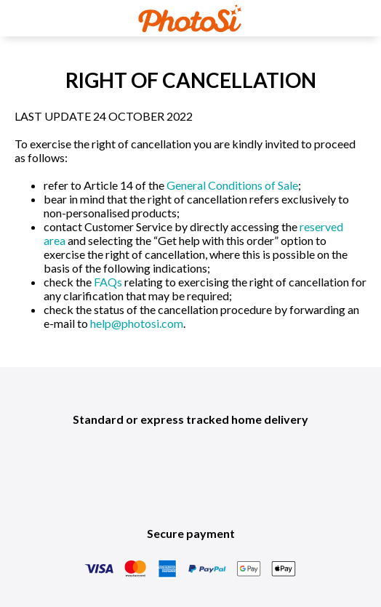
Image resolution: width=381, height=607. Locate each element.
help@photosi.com (136, 323)
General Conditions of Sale (232, 185)
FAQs (108, 282)
